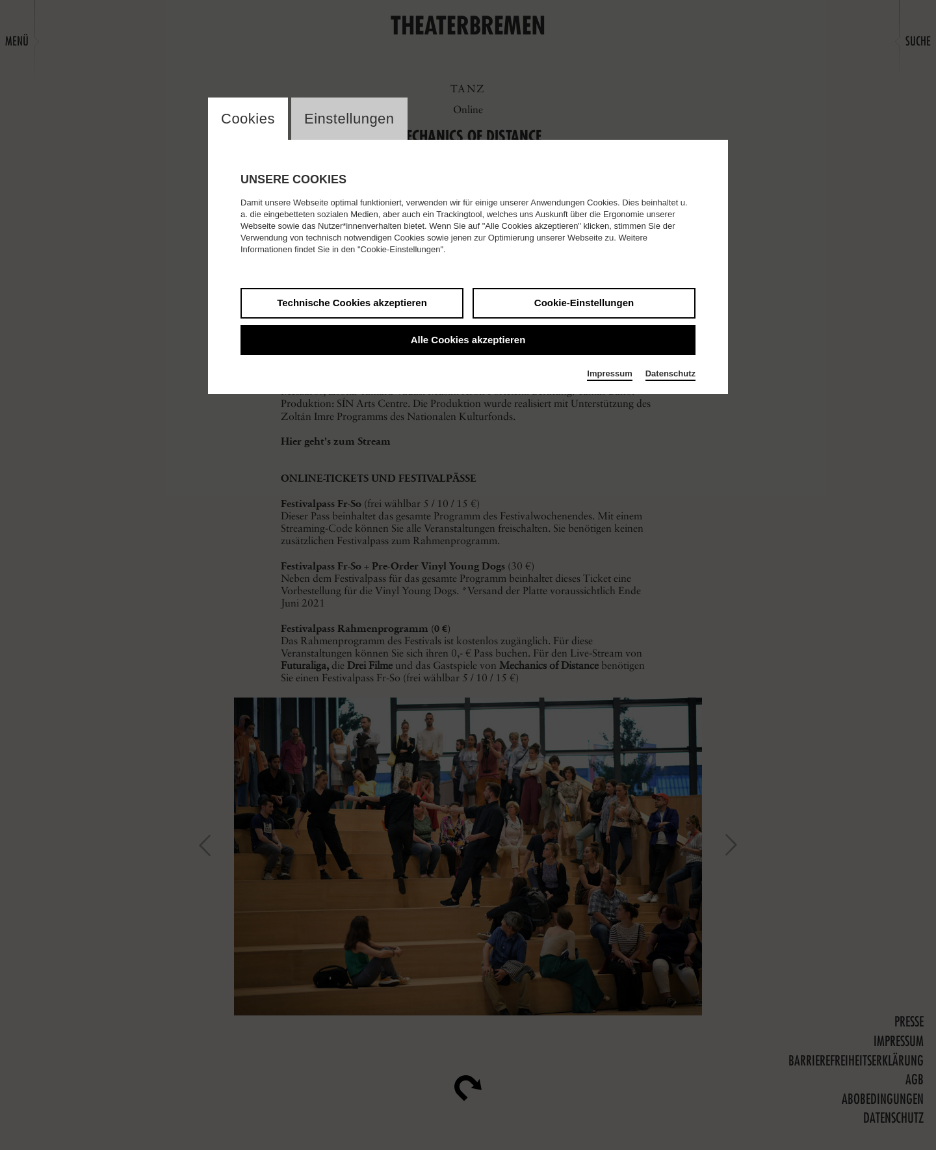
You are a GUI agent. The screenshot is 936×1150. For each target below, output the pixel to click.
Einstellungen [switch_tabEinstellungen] (349, 119)
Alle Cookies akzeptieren (468, 339)
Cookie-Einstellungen (584, 302)
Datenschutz (670, 373)
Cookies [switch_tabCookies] (248, 119)
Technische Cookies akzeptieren (352, 302)
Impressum (609, 373)
